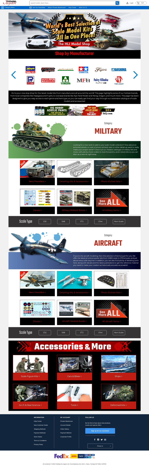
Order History (64, 429)
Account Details (65, 425)
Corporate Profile (65, 437)
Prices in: (100, 446)
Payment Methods (40, 433)
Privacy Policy (38, 444)
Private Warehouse (66, 421)
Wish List (83, 7)
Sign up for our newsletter (100, 431)
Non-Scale (119, 221)
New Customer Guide (41, 425)
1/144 (100, 221)
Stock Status (38, 437)
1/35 (45, 221)
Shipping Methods (40, 429)
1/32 (45, 333)
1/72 (82, 221)
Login (131, 3)
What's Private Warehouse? (57, 7)
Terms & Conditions (40, 440)
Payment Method (65, 433)
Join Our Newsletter (38, 7)
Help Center (72, 7)
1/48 (63, 221)
